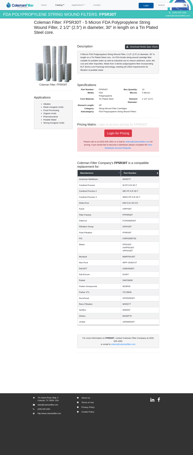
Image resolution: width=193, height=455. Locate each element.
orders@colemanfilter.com (178, 16)
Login (146, 5)
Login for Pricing (118, 133)
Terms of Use (87, 402)
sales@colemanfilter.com (48, 405)
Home (44, 5)
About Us (85, 398)
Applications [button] (77, 5)
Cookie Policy (87, 412)
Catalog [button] (58, 5)
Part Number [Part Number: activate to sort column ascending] (131, 173)
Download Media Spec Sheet (142, 47)
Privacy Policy (87, 407)
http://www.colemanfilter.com (49, 413)
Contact (97, 5)
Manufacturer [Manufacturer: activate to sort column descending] (87, 173)
